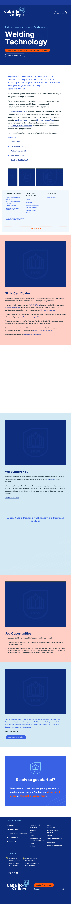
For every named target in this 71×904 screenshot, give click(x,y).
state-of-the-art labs (19, 111)
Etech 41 (42, 330)
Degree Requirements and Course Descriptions (27, 50)
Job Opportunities (18, 155)
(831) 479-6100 (13, 865)
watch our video (21, 120)
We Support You (17, 146)
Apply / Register (43, 885)
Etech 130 (49, 330)
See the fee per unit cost (33, 335)
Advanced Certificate (12, 307)
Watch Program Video (19, 151)
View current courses (47, 310)
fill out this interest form (33, 795)
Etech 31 (36, 330)
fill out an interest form (45, 120)
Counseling (51, 479)
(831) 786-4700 (30, 865)
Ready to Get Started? (19, 160)
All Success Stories (16, 737)
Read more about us (12, 498)
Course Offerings (15, 55)
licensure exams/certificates (33, 317)
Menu (60, 13)
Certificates (15, 142)
